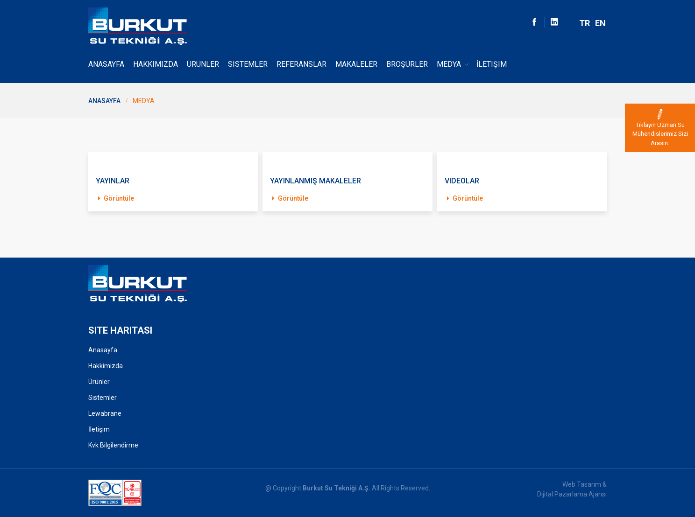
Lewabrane (104, 413)
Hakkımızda (155, 64)
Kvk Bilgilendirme (113, 445)
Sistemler (248, 64)
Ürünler (203, 64)
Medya (453, 65)
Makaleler (356, 64)
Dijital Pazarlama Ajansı (572, 494)
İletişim (491, 64)
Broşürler (407, 64)
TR (584, 23)
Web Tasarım (581, 484)
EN (600, 23)
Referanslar (301, 64)
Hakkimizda (105, 366)
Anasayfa (106, 64)
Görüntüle (115, 198)
